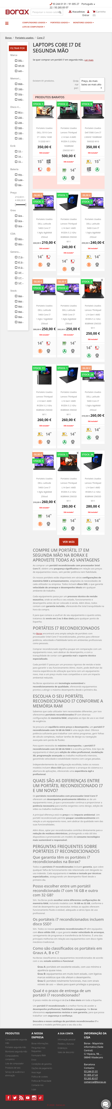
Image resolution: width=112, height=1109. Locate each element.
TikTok (40, 1098)
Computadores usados (34, 22)
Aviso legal (36, 1072)
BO (16, 12)
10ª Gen (21, 272)
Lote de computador (33, 26)
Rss (21, 1098)
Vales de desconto (66, 1052)
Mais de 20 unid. (21, 301)
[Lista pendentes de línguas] (89, 4)
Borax (39, 633)
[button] (6, 23)
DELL (21, 60)
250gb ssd (21, 117)
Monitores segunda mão (16, 1051)
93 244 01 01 (59, 4)
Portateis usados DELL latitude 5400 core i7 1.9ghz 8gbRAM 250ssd (44, 228)
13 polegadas (21, 151)
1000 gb (21, 138)
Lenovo (21, 70)
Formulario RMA (39, 1055)
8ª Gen (21, 262)
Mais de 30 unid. (21, 306)
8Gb (21, 83)
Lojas (34, 1089)
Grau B (21, 220)
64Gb (21, 99)
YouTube (28, 1098)
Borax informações (40, 1043)
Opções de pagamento (42, 1068)
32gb (21, 94)
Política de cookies (40, 1076)
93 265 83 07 (61, 7)
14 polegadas (21, 156)
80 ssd (21, 112)
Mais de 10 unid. (21, 295)
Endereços (62, 1048)
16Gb (21, 89)
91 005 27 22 (91, 1075)
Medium (21, 184)
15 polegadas (21, 161)
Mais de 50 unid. (21, 316)
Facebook (8, 1098)
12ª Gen (21, 282)
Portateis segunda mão (15, 1047)
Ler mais (89, 59)
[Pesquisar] (47, 12)
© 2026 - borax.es (56, 1104)
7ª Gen (21, 257)
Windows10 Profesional (21, 238)
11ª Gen (21, 277)
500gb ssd (21, 127)
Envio (34, 1059)
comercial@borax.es (95, 1082)
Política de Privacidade (41, 1080)
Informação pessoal (66, 1039)
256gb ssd (21, 122)
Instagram (34, 1098)
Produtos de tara (12, 1067)
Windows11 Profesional (21, 244)
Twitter (15, 1098)
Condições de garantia (41, 1064)
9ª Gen (21, 267)
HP (21, 65)
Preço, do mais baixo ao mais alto (92, 84)
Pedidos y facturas (66, 1043)
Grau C (21, 225)
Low (21, 179)
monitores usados (83, 22)
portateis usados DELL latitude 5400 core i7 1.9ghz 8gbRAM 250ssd (93, 401)
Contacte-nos (37, 1085)
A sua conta (65, 1033)
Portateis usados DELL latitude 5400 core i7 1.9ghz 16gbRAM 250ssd (44, 314)
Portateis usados (60, 22)
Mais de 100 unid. (21, 322)
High (21, 174)
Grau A (21, 215)
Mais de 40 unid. (21, 311)
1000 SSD (21, 133)
